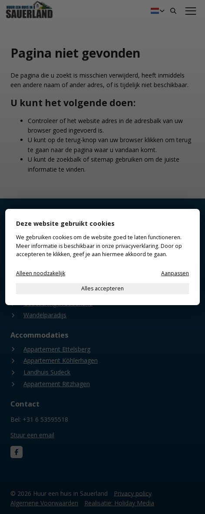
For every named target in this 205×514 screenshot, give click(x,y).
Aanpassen (175, 273)
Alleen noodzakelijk (40, 273)
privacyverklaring (137, 246)
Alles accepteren (102, 288)
